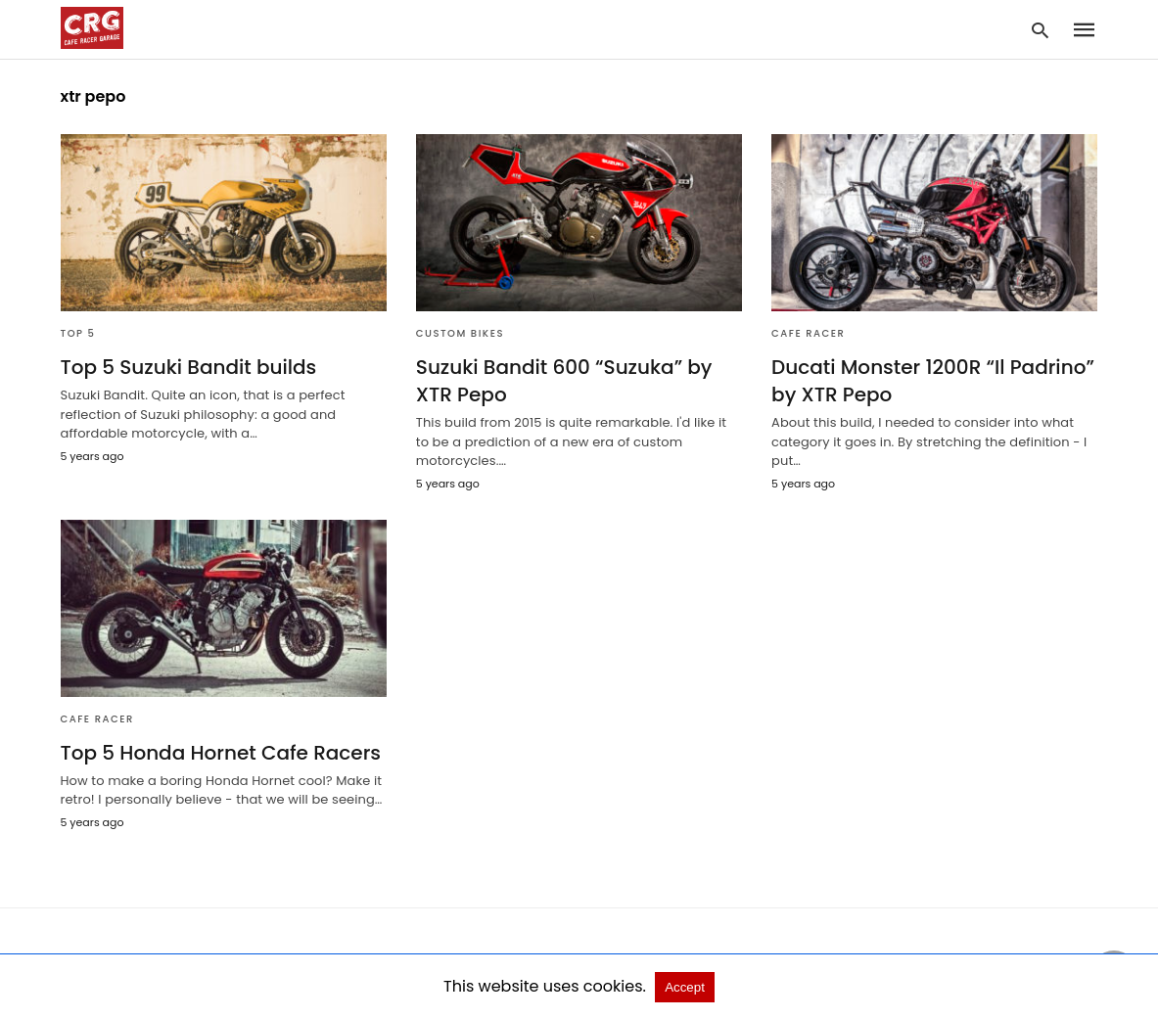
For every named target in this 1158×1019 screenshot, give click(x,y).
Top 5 (78, 333)
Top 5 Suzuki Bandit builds (189, 367)
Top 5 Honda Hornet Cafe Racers (221, 752)
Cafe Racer (808, 333)
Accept (685, 987)
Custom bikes (460, 333)
